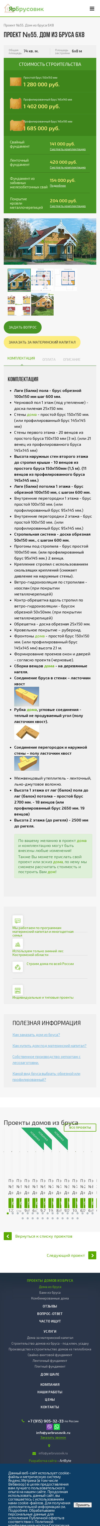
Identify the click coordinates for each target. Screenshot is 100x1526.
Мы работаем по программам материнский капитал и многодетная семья (43, 931)
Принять (83, 1505)
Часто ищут (50, 1321)
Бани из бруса (50, 1292)
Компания (50, 1385)
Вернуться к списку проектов (38, 1236)
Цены (50, 1400)
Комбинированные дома (50, 1298)
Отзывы (50, 1306)
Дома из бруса (50, 1287)
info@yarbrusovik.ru (53, 1432)
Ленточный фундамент (50, 1361)
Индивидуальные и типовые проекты (43, 997)
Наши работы (49, 1392)
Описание (72, 359)
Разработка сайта (43, 1461)
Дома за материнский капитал (50, 1338)
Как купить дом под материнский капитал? (49, 1045)
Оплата (49, 359)
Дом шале (49, 1374)
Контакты (50, 1407)
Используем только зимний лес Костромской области (38, 953)
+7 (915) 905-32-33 (46, 1421)
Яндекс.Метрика (22, 1480)
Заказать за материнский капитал (42, 342)
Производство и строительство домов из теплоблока (50, 1349)
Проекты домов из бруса (50, 1281)
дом (51, 871)
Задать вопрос (23, 327)
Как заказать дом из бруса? (36, 1034)
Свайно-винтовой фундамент (50, 1355)
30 (8, 1213)
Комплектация (21, 358)
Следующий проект (71, 1255)
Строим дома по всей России (50, 963)
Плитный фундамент (50, 1366)
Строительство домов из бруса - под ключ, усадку (50, 1343)
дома (32, 414)
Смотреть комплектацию (68, 148)
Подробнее (58, 185)
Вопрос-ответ (50, 1314)
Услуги (50, 1331)
